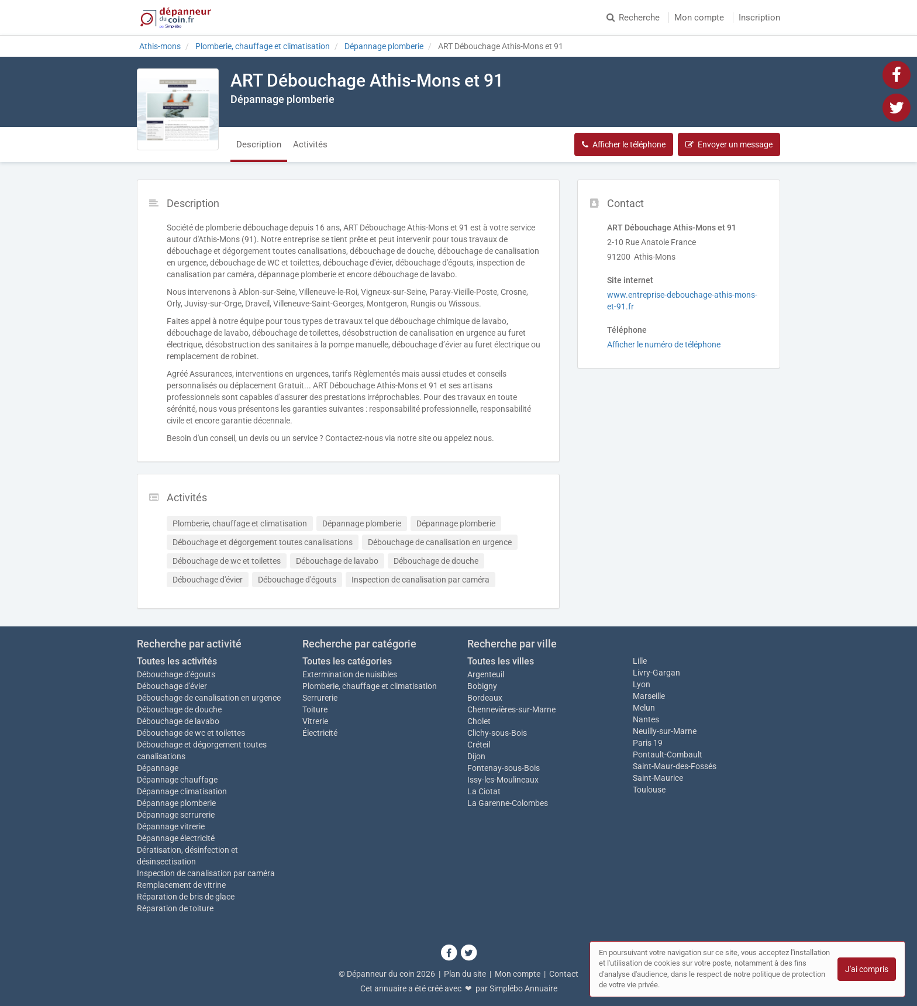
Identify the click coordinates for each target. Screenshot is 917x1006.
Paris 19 (648, 742)
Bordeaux (484, 697)
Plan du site (465, 974)
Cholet (479, 721)
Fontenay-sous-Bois (503, 768)
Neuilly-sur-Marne (665, 731)
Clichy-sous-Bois (497, 733)
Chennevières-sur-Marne (511, 709)
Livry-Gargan (656, 672)
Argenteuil (485, 674)
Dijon (476, 756)
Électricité (319, 733)
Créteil (478, 744)
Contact (563, 974)
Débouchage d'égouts (176, 674)
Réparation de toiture (175, 908)
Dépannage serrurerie (176, 814)
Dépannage (157, 768)
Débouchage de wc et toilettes (191, 733)
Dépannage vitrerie (171, 826)
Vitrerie (315, 721)
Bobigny (482, 686)
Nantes (646, 719)
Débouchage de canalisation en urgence (209, 697)
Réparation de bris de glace (186, 896)
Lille (640, 661)
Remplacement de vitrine (181, 885)
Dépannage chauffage (177, 779)
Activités (310, 144)
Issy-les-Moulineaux (503, 779)
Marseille (649, 696)
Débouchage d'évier (172, 686)
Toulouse (649, 789)
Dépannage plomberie (176, 803)
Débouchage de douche (179, 709)
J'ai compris (866, 969)
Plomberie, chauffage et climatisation (369, 686)
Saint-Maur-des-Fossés (674, 766)
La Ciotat (484, 791)
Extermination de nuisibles (349, 674)
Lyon (641, 684)
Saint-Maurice (658, 778)
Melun (644, 707)
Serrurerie (319, 697)
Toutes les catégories (347, 661)
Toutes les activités (177, 661)
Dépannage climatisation (182, 791)
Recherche (633, 17)
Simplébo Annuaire (523, 988)
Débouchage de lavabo (178, 721)
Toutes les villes (500, 661)
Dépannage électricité (176, 838)
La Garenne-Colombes (507, 803)
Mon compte (699, 17)
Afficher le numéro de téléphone (663, 344)
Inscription (759, 17)
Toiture (315, 709)
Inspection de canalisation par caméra (206, 873)
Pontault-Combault (667, 754)
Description (258, 144)
